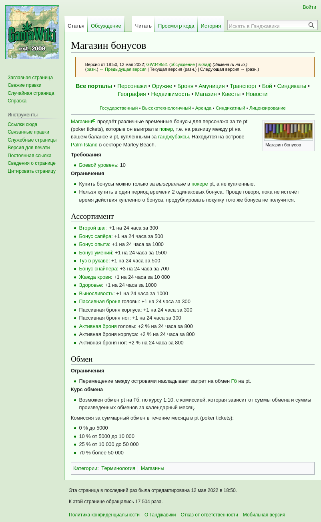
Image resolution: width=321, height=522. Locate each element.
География (132, 94)
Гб (234, 381)
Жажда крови (95, 277)
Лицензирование (267, 107)
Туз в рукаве (93, 261)
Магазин (206, 94)
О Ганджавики (160, 515)
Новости (257, 94)
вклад (204, 64)
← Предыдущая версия (123, 69)
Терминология (118, 468)
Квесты (231, 94)
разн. (91, 69)
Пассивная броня (99, 301)
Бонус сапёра (95, 236)
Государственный (119, 107)
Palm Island (84, 145)
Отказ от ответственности (209, 515)
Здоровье (90, 285)
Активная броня (97, 326)
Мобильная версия (264, 515)
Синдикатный (230, 107)
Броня (185, 86)
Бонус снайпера (98, 269)
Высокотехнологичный (166, 107)
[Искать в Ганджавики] (268, 26)
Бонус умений (95, 253)
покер (166, 129)
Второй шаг (92, 228)
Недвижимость (170, 94)
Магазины (153, 468)
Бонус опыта (94, 244)
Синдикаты (291, 86)
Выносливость (96, 293)
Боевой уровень (98, 165)
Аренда (203, 107)
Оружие (162, 86)
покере (199, 184)
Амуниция (212, 86)
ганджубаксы (173, 137)
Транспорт (243, 86)
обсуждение (183, 64)
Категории (85, 468)
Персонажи (132, 86)
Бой (267, 86)
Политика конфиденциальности (104, 515)
